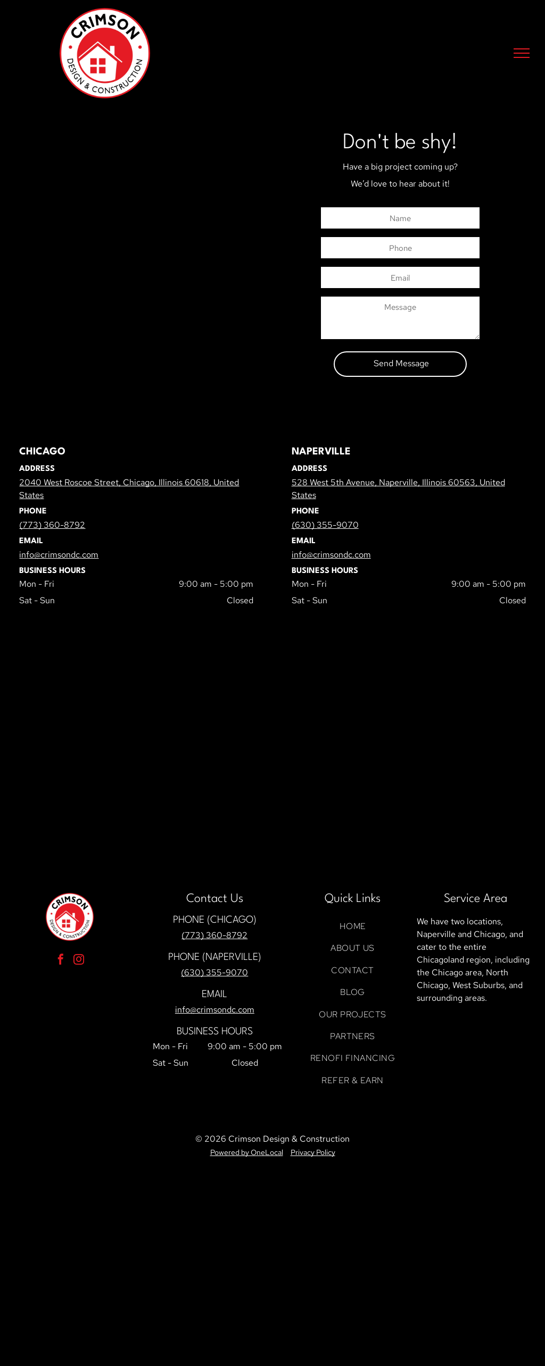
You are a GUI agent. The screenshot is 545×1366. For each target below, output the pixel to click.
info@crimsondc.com (214, 1009)
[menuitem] (352, 926)
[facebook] (61, 960)
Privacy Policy (313, 1152)
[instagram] (79, 960)
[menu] (521, 53)
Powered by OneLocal (246, 1152)
